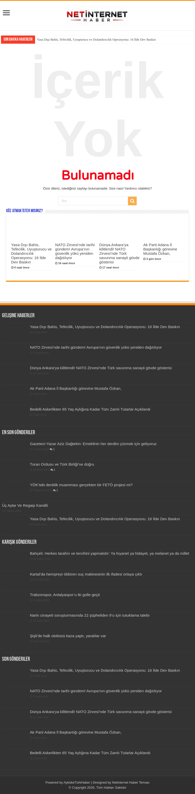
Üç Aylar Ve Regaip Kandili (25, 505)
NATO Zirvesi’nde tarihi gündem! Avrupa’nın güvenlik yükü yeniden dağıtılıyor (75, 251)
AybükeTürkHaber (76, 782)
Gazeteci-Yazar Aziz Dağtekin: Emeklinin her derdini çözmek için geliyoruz (93, 444)
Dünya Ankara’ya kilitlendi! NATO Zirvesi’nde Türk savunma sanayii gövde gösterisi (119, 253)
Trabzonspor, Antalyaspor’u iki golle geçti (65, 595)
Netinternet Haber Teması (131, 782)
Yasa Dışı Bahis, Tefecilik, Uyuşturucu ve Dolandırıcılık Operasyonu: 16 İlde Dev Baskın (96, 39)
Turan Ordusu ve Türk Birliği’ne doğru (62, 464)
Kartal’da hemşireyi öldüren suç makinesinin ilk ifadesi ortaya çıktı (86, 574)
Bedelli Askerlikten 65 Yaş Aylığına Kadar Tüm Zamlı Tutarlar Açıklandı (90, 409)
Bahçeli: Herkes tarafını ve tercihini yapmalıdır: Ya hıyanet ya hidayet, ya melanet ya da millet (109, 553)
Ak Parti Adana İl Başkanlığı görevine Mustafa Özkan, (160, 249)
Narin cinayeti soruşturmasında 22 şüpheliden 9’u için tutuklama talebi (90, 615)
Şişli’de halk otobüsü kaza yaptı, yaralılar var (68, 636)
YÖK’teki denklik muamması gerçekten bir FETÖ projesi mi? (81, 485)
